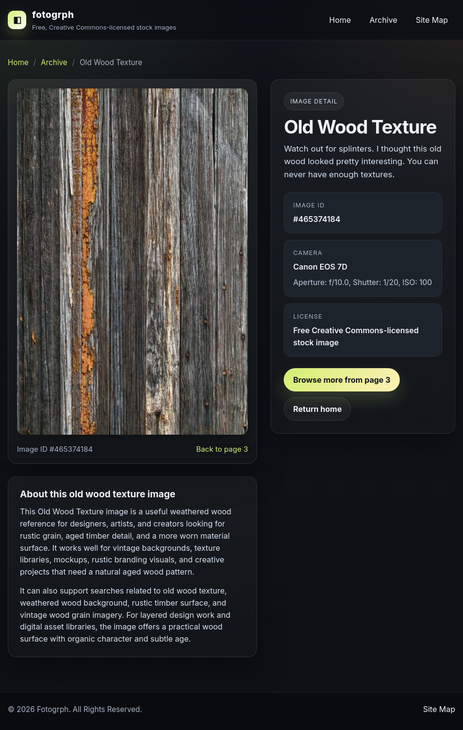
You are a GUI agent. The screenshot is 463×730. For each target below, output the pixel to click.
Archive (383, 20)
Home (340, 20)
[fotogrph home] (92, 20)
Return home (317, 409)
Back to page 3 (222, 449)
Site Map (432, 20)
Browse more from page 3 (341, 380)
